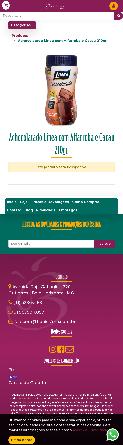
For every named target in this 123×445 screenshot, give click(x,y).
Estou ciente (21, 440)
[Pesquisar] (118, 16)
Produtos (20, 36)
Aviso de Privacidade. (91, 430)
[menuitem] (11, 202)
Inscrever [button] (104, 243)
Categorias (21, 25)
